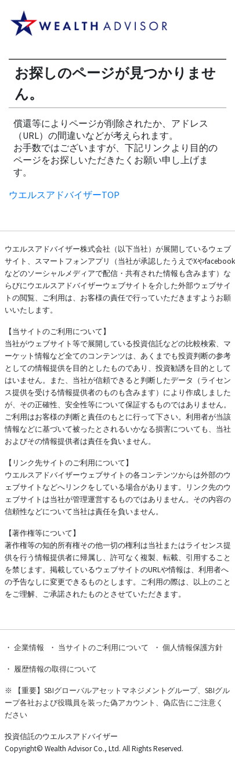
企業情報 (29, 647)
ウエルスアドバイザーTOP (64, 194)
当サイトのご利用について (103, 647)
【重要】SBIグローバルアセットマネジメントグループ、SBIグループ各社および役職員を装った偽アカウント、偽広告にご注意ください (117, 703)
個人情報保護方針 (192, 647)
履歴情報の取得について (55, 669)
